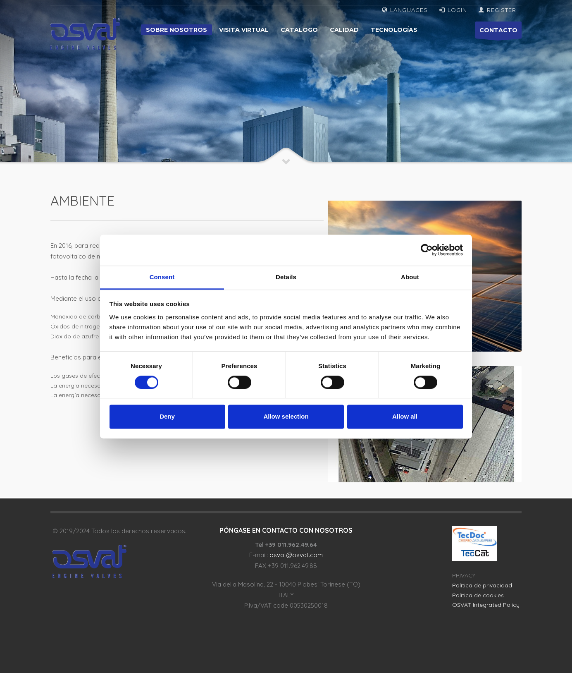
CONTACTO (498, 32)
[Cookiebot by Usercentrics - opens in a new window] (427, 250)
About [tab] (410, 276)
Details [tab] (286, 276)
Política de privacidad (482, 585)
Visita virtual (244, 30)
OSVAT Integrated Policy (486, 604)
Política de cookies (478, 595)
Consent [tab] (162, 276)
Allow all (404, 416)
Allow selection (285, 416)
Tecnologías (394, 30)
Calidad (344, 30)
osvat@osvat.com (296, 555)
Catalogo (299, 30)
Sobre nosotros (176, 30)
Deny (167, 416)
